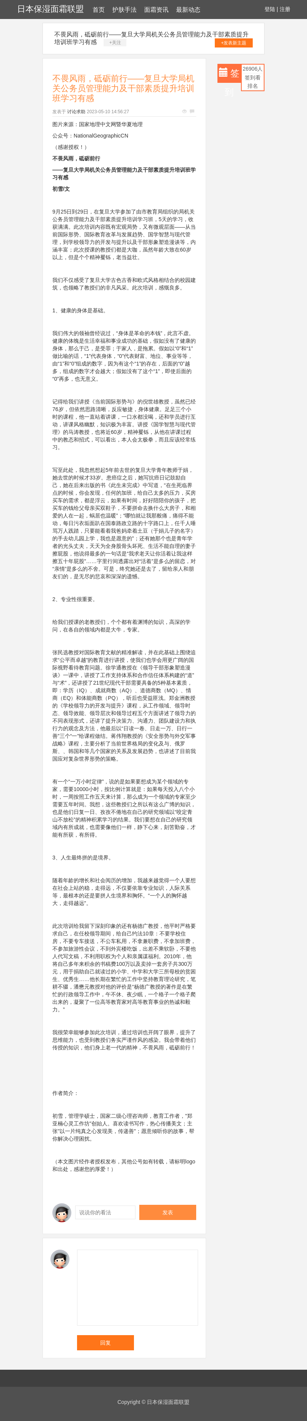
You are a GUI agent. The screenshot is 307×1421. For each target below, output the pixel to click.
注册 (285, 9)
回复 (105, 1343)
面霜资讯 (156, 9)
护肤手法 (124, 9)
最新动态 (188, 9)
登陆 (269, 9)
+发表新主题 (233, 43)
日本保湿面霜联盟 (50, 9)
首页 (99, 9)
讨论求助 (76, 111)
